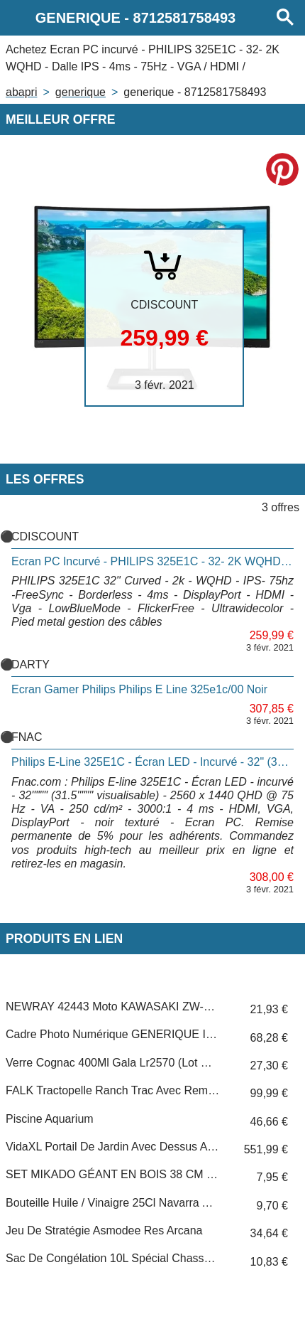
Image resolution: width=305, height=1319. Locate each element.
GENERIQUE (80, 92)
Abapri (21, 92)
